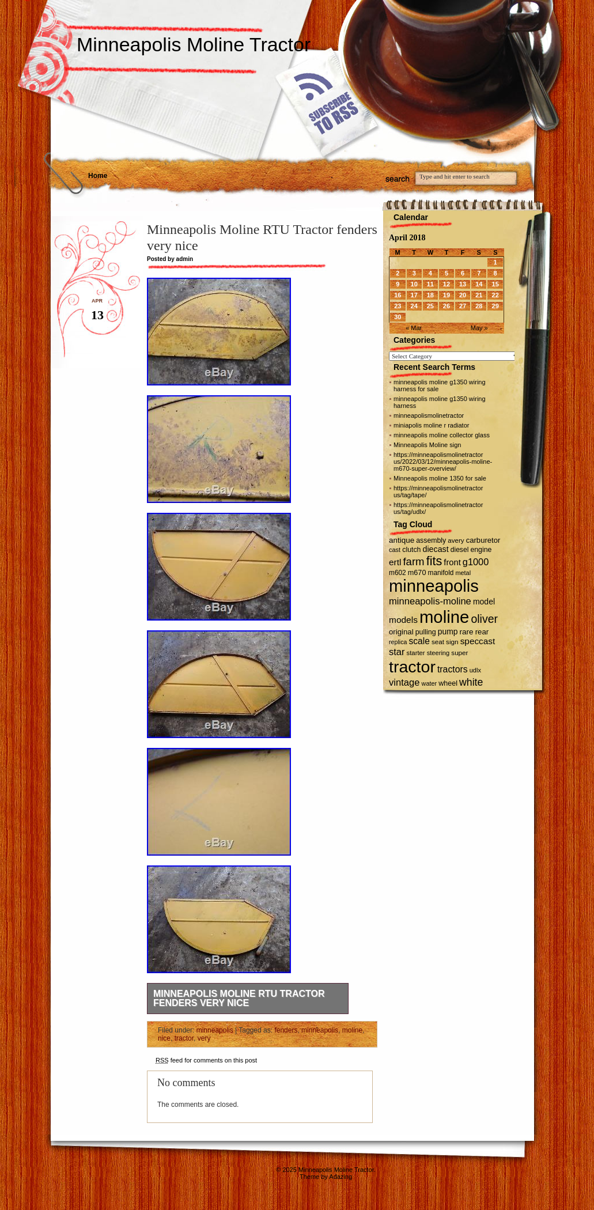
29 (495, 305)
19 (446, 295)
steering (438, 652)
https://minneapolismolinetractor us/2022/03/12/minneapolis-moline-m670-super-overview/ (443, 461)
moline (352, 1030)
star (396, 651)
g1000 (476, 562)
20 (462, 295)
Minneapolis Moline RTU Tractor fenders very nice (238, 998)
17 (414, 295)
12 (446, 284)
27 (462, 305)
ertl (395, 562)
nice (164, 1038)
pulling (425, 632)
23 (397, 305)
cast (394, 549)
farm (413, 561)
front (452, 562)
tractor (184, 1038)
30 (397, 316)
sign (452, 641)
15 (495, 284)
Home (97, 176)
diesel (460, 550)
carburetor (483, 540)
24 (414, 305)
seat (438, 641)
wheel (447, 683)
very (204, 1038)
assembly (431, 540)
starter (416, 652)
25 (430, 305)
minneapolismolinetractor (429, 415)
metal (463, 572)
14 (478, 284)
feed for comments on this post (206, 1060)
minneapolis (214, 1030)
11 (430, 284)
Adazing (340, 1176)
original (401, 631)
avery (456, 540)
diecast (436, 549)
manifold (441, 573)
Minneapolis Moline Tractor (194, 44)
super (459, 652)
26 (446, 305)
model (484, 601)
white (471, 682)
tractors (452, 669)
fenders (285, 1030)
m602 (397, 573)
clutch (411, 550)
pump (448, 631)
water (429, 683)
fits (434, 561)
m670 (417, 573)
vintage (404, 682)
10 (414, 284)
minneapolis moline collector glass (442, 435)
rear (482, 631)
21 (478, 295)
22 (495, 295)
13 (462, 284)
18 (430, 295)
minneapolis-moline (430, 601)
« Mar (414, 327)
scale (418, 641)
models (403, 620)
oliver (484, 618)
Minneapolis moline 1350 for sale (440, 478)
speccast (477, 641)
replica (398, 641)
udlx (475, 670)
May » (479, 327)
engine (480, 550)
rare (467, 631)
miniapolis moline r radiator (431, 425)
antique (401, 540)
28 (478, 305)
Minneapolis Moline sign (427, 444)
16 (397, 295)
